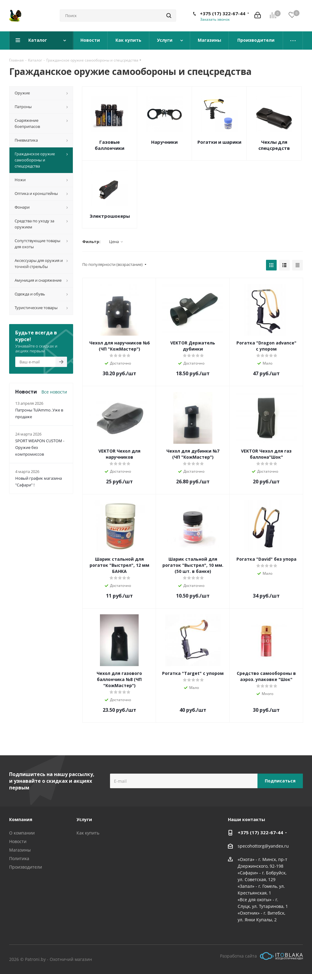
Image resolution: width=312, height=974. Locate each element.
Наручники (164, 142)
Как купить (87, 833)
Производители (25, 867)
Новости (18, 841)
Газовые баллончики (109, 145)
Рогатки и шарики (219, 142)
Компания (20, 819)
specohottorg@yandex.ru (263, 846)
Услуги (84, 819)
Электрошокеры (110, 216)
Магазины (20, 850)
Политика (19, 858)
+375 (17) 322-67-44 (222, 13)
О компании (22, 833)
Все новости (54, 392)
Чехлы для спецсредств (274, 145)
